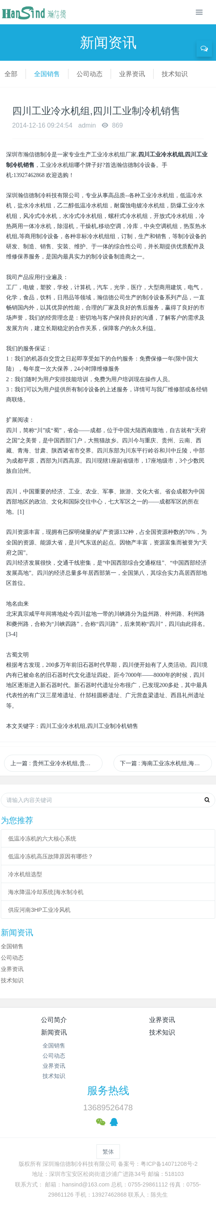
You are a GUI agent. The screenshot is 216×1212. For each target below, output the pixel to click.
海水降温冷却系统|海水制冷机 (45, 892)
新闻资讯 (54, 1032)
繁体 (108, 1151)
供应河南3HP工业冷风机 (39, 910)
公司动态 (90, 73)
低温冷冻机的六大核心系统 (42, 838)
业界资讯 (132, 73)
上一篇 (57, 763)
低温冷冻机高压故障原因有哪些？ (50, 856)
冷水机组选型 (25, 874)
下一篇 (166, 763)
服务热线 (108, 1090)
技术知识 (175, 73)
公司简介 (54, 1019)
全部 (10, 73)
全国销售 (47, 73)
